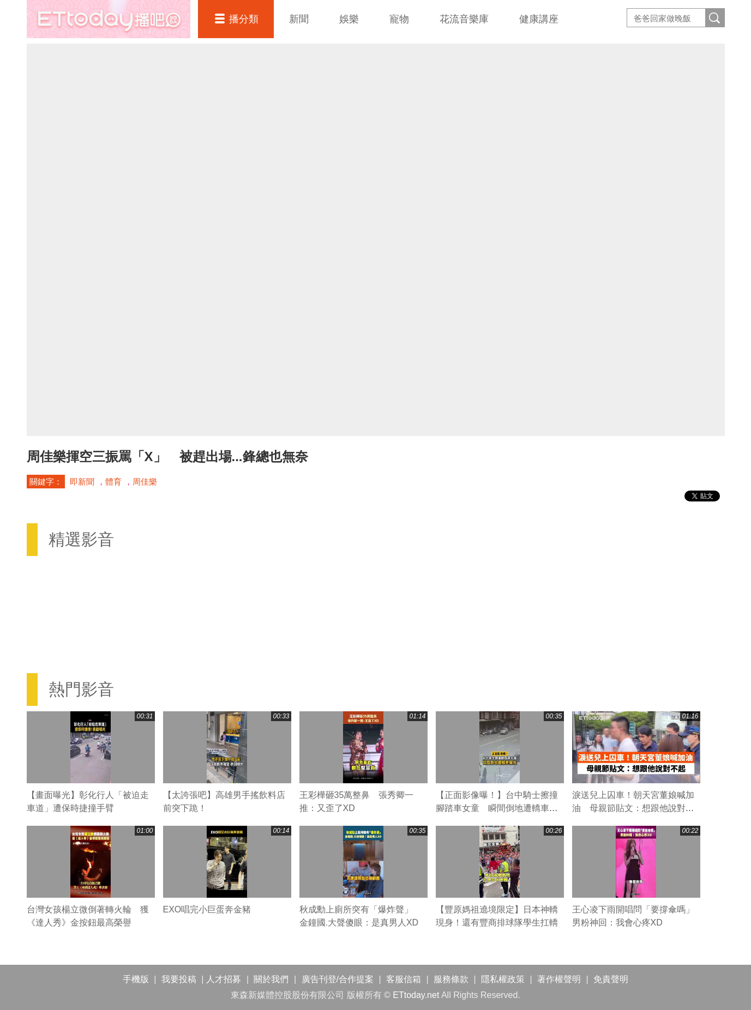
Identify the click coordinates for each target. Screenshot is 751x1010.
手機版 (136, 979)
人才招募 (223, 979)
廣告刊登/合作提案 (338, 979)
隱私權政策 (503, 979)
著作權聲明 (559, 979)
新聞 (299, 19)
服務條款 (451, 979)
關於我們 (271, 979)
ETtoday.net (416, 995)
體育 (113, 481)
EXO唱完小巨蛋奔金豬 (207, 909)
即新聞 (82, 481)
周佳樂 (145, 481)
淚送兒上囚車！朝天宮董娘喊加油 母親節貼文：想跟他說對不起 (633, 808)
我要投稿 (178, 979)
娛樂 (349, 19)
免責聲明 (610, 979)
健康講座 (538, 19)
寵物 (399, 19)
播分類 (244, 19)
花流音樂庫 (464, 19)
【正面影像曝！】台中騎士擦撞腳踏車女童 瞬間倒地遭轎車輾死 (497, 808)
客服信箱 (403, 979)
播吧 (108, 19)
